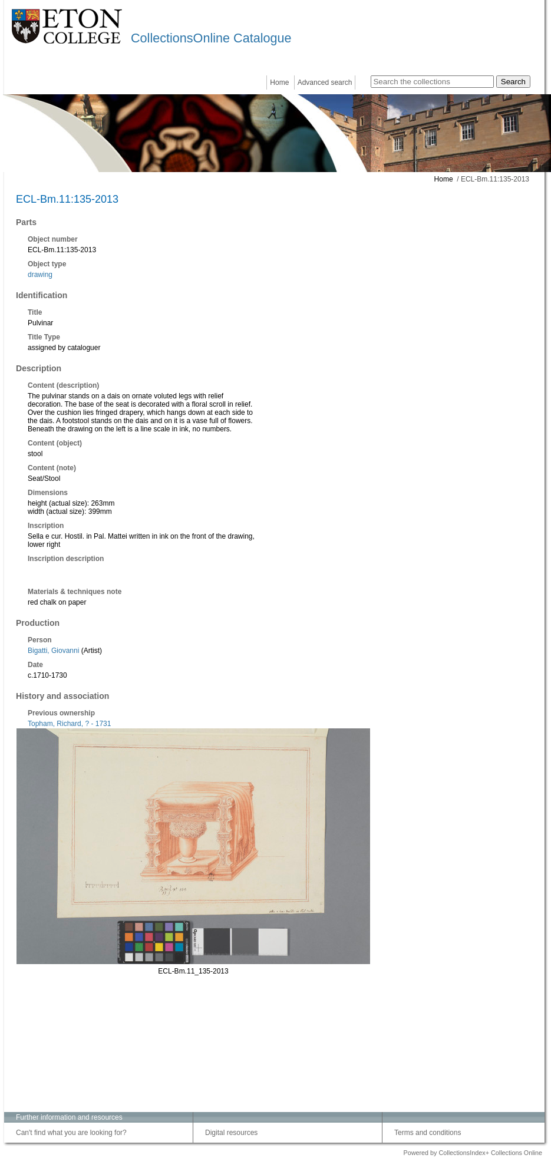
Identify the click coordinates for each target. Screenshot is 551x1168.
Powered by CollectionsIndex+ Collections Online (472, 1152)
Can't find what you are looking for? (71, 1133)
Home (279, 82)
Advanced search (325, 82)
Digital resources (231, 1133)
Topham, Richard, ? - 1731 (69, 724)
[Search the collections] (432, 81)
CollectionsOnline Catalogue (211, 38)
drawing (40, 274)
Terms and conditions (427, 1133)
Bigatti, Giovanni (53, 650)
